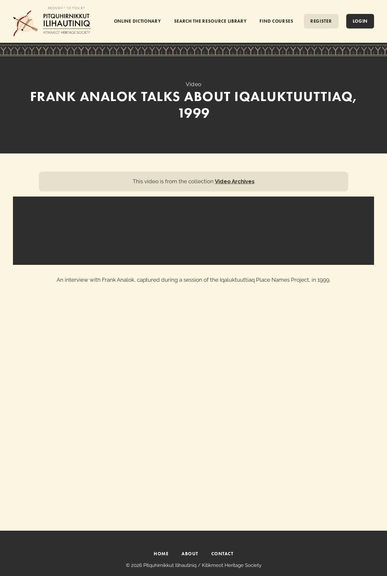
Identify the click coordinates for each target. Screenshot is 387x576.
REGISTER (321, 21)
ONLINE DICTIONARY (137, 21)
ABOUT (190, 554)
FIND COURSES (276, 21)
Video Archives (235, 181)
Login (360, 21)
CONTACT (222, 554)
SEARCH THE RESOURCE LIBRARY (210, 21)
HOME (161, 554)
